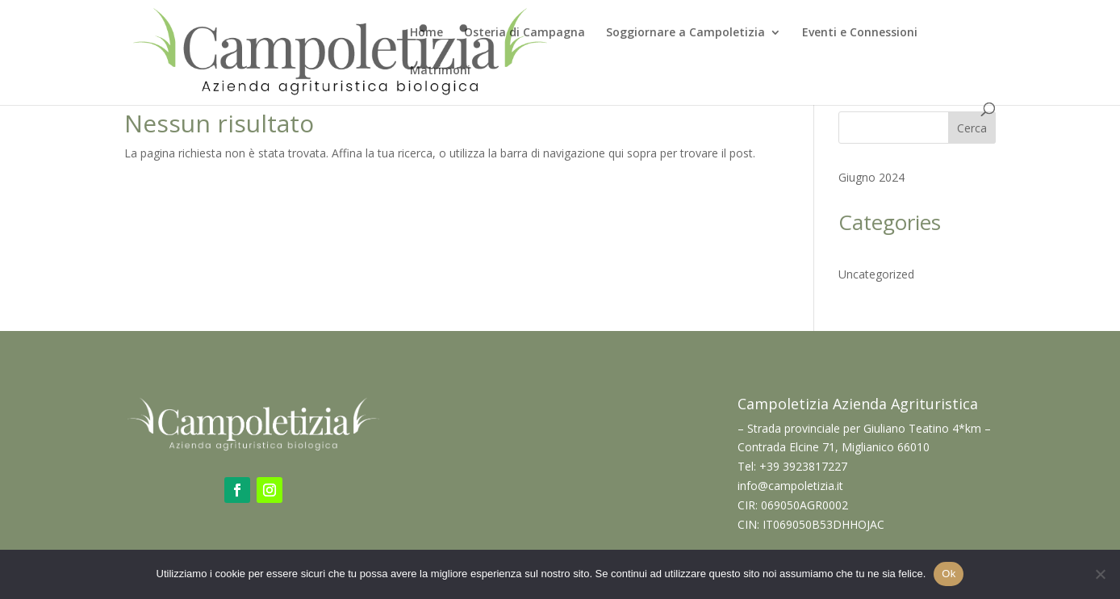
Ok (948, 574)
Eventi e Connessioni (859, 33)
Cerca (972, 128)
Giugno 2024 (871, 177)
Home (426, 33)
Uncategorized (876, 274)
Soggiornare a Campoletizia (685, 33)
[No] (1100, 574)
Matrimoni (440, 71)
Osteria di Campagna (524, 33)
